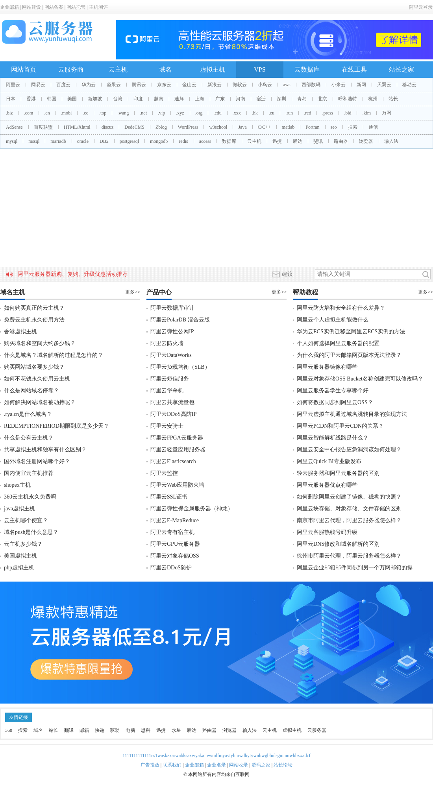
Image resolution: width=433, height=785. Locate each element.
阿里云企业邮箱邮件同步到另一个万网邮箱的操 (355, 568)
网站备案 (53, 7)
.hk (255, 113)
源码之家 (261, 765)
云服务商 (70, 69)
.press (327, 113)
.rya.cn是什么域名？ (28, 414)
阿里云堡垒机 (166, 390)
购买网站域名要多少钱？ (34, 367)
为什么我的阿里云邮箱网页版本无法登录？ (349, 355)
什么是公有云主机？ (29, 438)
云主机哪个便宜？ (26, 520)
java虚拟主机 (19, 509)
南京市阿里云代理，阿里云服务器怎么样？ (349, 520)
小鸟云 (265, 84)
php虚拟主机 (19, 568)
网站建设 (31, 7)
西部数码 (311, 84)
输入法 (391, 141)
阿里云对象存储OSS (174, 556)
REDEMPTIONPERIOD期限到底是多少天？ (56, 426)
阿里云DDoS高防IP (173, 414)
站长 (393, 99)
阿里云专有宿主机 (172, 532)
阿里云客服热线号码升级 (327, 532)
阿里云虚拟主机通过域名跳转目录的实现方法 (352, 414)
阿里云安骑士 (166, 426)
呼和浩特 (347, 99)
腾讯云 (139, 84)
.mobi (66, 113)
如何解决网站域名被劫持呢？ (40, 402)
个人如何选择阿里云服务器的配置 (338, 343)
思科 (145, 730)
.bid (347, 113)
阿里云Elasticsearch (173, 461)
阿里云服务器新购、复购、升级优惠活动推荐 (73, 274)
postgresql (129, 141)
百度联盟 (43, 127)
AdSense (14, 127)
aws (287, 84)
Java (242, 127)
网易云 (38, 84)
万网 (386, 113)
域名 (165, 69)
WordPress (188, 127)
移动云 (409, 84)
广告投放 (150, 765)
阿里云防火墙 (166, 343)
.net (143, 113)
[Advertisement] (216, 208)
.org (199, 113)
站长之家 (401, 69)
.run (289, 113)
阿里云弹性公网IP (172, 331)
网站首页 (23, 69)
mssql (33, 141)
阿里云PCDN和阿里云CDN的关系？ (340, 426)
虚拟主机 (212, 69)
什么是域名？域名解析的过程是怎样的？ (53, 355)
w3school (218, 127)
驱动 (115, 730)
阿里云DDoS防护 (171, 568)
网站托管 (76, 7)
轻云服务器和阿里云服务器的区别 (338, 473)
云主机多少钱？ (23, 544)
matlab (288, 127)
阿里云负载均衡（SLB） (180, 367)
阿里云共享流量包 (172, 402)
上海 (199, 99)
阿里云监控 (164, 473)
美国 (72, 99)
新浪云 (214, 84)
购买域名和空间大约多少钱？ (40, 343)
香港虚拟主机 (20, 331)
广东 (220, 99)
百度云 (63, 84)
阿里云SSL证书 (168, 497)
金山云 (189, 84)
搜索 (352, 127)
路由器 (341, 141)
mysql (11, 141)
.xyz (180, 113)
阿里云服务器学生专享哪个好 (332, 390)
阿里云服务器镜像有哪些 (327, 367)
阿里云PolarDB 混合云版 (180, 320)
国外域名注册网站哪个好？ (37, 461)
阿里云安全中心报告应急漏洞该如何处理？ (349, 450)
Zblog (161, 127)
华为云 (88, 84)
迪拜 (179, 99)
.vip (161, 113)
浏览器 (366, 141)
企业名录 (216, 765)
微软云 (240, 84)
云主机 (118, 69)
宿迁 (261, 99)
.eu (271, 113)
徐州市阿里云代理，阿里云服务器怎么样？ (349, 556)
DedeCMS (134, 127)
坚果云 (114, 84)
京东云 (164, 84)
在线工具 (354, 69)
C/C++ (264, 127)
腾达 (297, 141)
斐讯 (318, 141)
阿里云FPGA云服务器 (176, 438)
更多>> (132, 292)
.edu (217, 113)
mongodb (159, 141)
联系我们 (172, 765)
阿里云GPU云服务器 (175, 544)
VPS (259, 69)
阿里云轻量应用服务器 (177, 450)
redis (183, 141)
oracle (83, 141)
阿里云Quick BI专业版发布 (329, 461)
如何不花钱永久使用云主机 (37, 379)
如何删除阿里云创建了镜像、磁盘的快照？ (349, 497)
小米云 (338, 84)
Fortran (312, 127)
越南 (158, 99)
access (205, 141)
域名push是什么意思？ (31, 532)
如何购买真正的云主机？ (34, 308)
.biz (9, 113)
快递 (99, 730)
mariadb (58, 141)
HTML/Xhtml (77, 127)
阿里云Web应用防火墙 (177, 485)
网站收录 (238, 765)
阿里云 (13, 84)
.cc (85, 113)
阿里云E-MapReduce (174, 520)
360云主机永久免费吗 (30, 497)
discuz (108, 127)
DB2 (104, 141)
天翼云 (384, 84)
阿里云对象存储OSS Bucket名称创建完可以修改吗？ (360, 379)
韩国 (51, 99)
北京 (322, 99)
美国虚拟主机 (20, 556)
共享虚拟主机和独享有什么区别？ (45, 450)
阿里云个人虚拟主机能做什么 (332, 320)
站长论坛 (283, 765)
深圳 (281, 99)
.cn (47, 113)
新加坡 (95, 99)
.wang (123, 113)
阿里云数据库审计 (172, 308)
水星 (176, 730)
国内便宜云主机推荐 (29, 473)
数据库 (229, 141)
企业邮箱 (9, 7)
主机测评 (98, 7)
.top (102, 113)
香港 (31, 99)
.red (307, 113)
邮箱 (84, 730)
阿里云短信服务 (169, 379)
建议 (282, 274)
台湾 (117, 99)
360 (8, 730)
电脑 (130, 730)
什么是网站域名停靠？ (31, 390)
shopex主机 (17, 485)
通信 (373, 127)
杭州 (372, 99)
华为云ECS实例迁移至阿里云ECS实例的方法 (351, 331)
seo (334, 127)
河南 (240, 99)
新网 (361, 84)
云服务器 (316, 730)
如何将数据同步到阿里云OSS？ (335, 402)
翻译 (69, 730)
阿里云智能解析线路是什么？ (332, 438)
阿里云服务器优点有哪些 (327, 485)
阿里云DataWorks (171, 355)
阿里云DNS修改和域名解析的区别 (338, 544)
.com (28, 113)
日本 (10, 99)
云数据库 (307, 69)
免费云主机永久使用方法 (34, 320)
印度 (138, 99)
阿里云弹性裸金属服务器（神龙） (191, 509)
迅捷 (277, 141)
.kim (366, 113)
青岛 (302, 99)
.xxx (237, 113)
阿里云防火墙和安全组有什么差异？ (341, 308)
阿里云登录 (421, 7)
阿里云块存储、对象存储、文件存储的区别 (349, 509)
